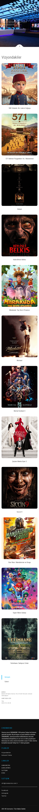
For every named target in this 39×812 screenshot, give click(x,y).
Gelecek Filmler (7, 755)
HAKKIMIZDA (6, 765)
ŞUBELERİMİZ (6, 768)
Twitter (4, 796)
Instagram (5, 793)
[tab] (19, 677)
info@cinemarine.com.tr (10, 783)
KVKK (3, 773)
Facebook (5, 790)
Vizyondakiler (6, 752)
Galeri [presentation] (7, 682)
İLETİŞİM (4, 770)
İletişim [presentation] (7, 677)
